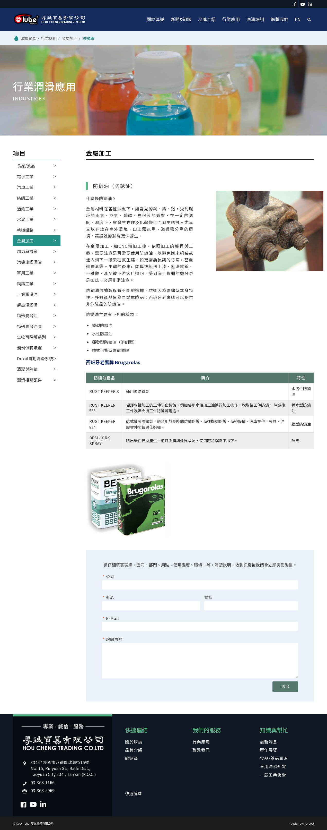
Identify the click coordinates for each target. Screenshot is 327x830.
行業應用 (201, 742)
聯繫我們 (201, 750)
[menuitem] (155, 19)
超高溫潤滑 (27, 305)
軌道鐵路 (25, 230)
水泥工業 (25, 219)
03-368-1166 (43, 782)
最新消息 (268, 742)
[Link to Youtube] (302, 4)
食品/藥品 (26, 165)
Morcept (308, 823)
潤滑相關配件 (29, 380)
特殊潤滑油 (27, 315)
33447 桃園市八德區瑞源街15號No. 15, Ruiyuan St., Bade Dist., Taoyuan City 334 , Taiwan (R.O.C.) (63, 768)
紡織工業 (25, 198)
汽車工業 (25, 187)
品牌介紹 (134, 750)
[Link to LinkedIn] (310, 4)
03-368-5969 (43, 790)
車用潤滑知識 (273, 766)
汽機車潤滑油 (29, 262)
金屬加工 (25, 240)
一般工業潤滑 (273, 775)
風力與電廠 (27, 251)
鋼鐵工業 (25, 283)
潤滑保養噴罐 (29, 348)
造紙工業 (25, 209)
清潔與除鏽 (27, 369)
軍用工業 (25, 273)
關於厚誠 (134, 742)
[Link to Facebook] (294, 4)
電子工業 (25, 176)
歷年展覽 (268, 750)
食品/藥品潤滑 (274, 758)
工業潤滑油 (27, 294)
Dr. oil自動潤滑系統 (35, 358)
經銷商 (131, 758)
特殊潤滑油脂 (29, 326)
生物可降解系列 (31, 337)
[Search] (309, 19)
